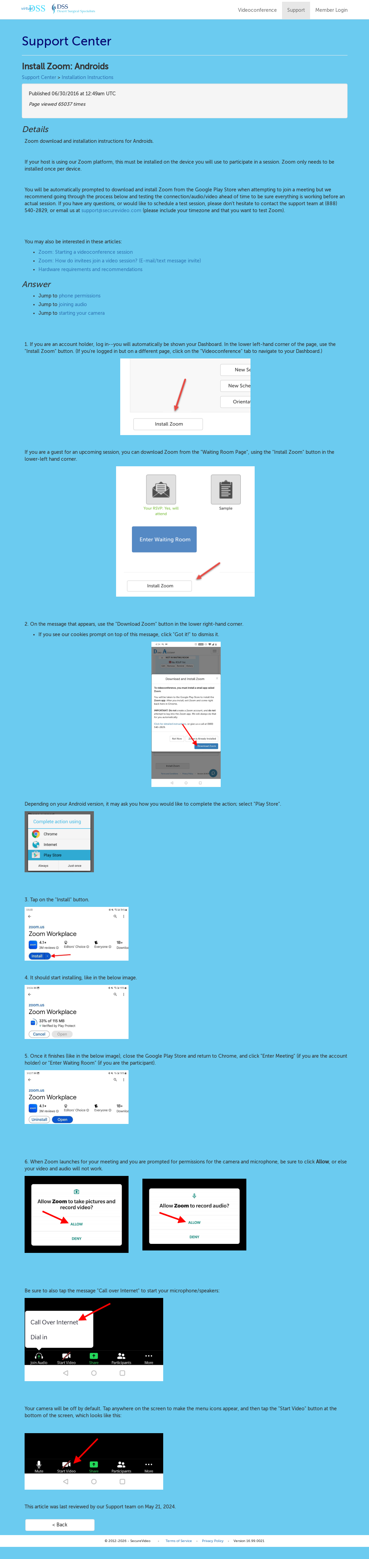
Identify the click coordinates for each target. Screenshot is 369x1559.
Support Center (39, 77)
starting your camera (82, 313)
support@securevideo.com (111, 210)
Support (296, 10)
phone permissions (79, 295)
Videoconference (257, 10)
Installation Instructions (87, 77)
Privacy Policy (212, 1541)
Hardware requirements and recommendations (90, 269)
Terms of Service (179, 1541)
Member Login (331, 10)
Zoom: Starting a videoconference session (85, 252)
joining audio (73, 304)
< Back (59, 1524)
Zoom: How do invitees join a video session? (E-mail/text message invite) (119, 260)
